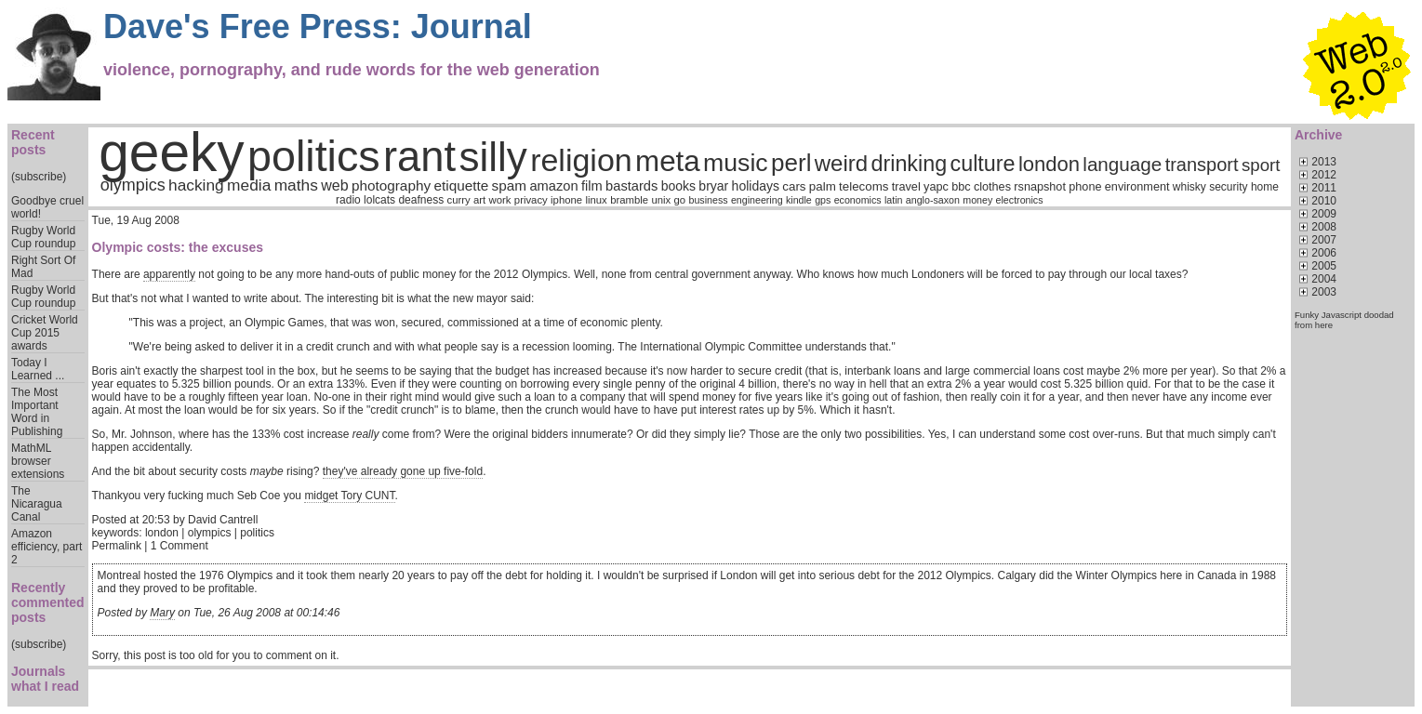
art (479, 199)
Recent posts (33, 142)
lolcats (379, 199)
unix (661, 199)
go (680, 199)
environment (1137, 186)
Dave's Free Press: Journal (317, 26)
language (1122, 164)
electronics (1019, 199)
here (1324, 325)
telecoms (863, 186)
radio (348, 199)
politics (313, 156)
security (1228, 186)
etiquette (460, 185)
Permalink (116, 545)
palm (822, 186)
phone (1085, 186)
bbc (960, 186)
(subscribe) (38, 176)
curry (458, 199)
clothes (992, 186)
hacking (196, 185)
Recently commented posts (48, 602)
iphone (566, 199)
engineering (757, 199)
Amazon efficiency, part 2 (46, 546)
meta (667, 161)
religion (581, 160)
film (592, 185)
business (707, 199)
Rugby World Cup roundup (43, 237)
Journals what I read (45, 679)
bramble (629, 199)
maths (296, 185)
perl (791, 163)
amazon (553, 185)
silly (492, 156)
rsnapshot (1040, 186)
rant (419, 156)
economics (858, 199)
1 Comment (179, 545)
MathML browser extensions (37, 461)
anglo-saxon (933, 199)
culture (983, 164)
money (977, 199)
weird (841, 163)
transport (1202, 164)
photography (391, 185)
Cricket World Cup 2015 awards (44, 332)
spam (509, 185)
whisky (1189, 186)
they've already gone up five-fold (403, 471)
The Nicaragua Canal (36, 503)
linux (595, 199)
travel (906, 186)
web (334, 185)
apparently (169, 274)
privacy (531, 199)
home (1265, 186)
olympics (133, 185)
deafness (421, 199)
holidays (755, 185)
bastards (631, 185)
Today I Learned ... (37, 369)
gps (823, 199)
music (735, 163)
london (1049, 164)
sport (1261, 165)
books (678, 185)
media (249, 185)
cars (793, 186)
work (500, 199)
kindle (799, 199)
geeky (172, 152)
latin (893, 199)
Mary (162, 612)
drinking (908, 164)
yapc (936, 186)
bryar (713, 185)
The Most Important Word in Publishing (36, 412)
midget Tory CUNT (349, 495)
